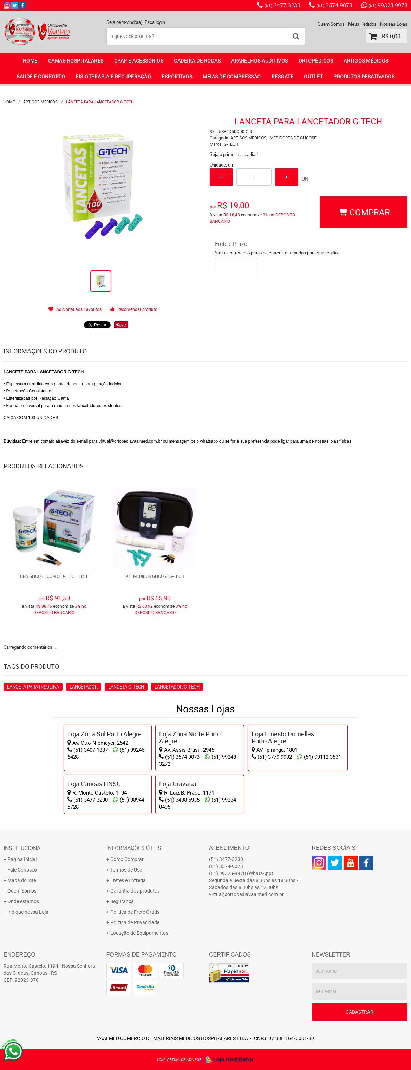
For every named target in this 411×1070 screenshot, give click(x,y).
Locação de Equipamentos (139, 932)
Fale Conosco (22, 869)
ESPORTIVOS (177, 76)
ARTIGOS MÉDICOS (366, 60)
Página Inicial (22, 859)
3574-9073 (334, 5)
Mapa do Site (21, 880)
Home (30, 60)
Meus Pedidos (362, 24)
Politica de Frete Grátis (134, 911)
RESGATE (283, 76)
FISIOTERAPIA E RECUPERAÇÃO (113, 76)
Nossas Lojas (393, 24)
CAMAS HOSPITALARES (76, 60)
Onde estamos (23, 901)
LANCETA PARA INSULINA (33, 687)
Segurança (122, 901)
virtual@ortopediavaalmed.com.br (246, 894)
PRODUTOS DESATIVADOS (363, 76)
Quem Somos (331, 24)
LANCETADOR (84, 687)
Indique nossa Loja (27, 911)
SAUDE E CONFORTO (41, 76)
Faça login (155, 22)
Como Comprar (127, 859)
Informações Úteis (133, 848)
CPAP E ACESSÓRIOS (139, 60)
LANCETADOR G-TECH (177, 687)
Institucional (24, 848)
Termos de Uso (126, 869)
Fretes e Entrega (128, 880)
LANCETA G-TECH (126, 687)
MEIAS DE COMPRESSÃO (232, 76)
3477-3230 (282, 5)
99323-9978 (387, 5)
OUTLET (313, 76)
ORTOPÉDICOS (316, 60)
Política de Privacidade (134, 922)
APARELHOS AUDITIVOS (259, 60)
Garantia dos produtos (135, 890)
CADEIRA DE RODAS (197, 60)
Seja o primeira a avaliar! (234, 154)
